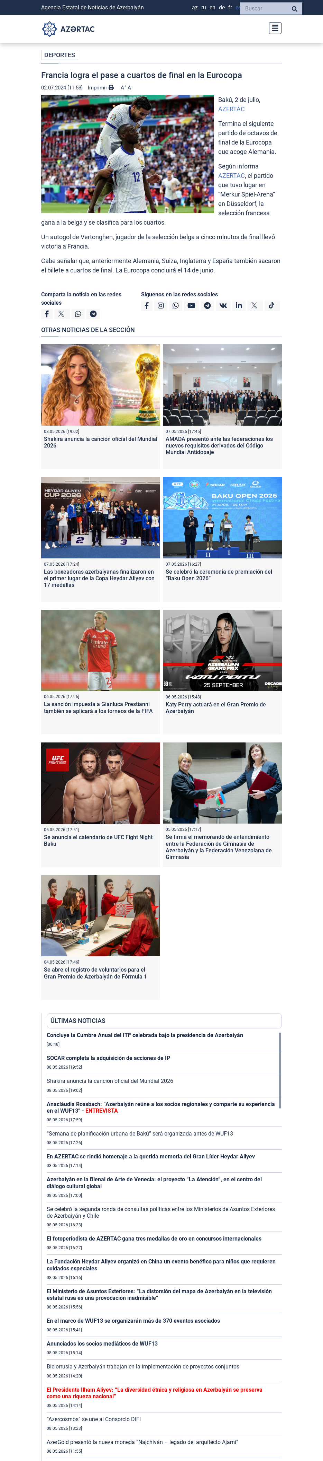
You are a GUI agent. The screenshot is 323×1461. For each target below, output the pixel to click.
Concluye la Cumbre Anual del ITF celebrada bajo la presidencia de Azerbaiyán (145, 1035)
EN (212, 7)
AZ (195, 7)
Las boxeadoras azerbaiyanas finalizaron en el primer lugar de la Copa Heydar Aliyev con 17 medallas (99, 578)
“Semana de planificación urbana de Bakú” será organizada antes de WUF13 (140, 1133)
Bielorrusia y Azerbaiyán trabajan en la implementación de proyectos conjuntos (143, 1366)
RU (203, 7)
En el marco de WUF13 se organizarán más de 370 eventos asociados (133, 1320)
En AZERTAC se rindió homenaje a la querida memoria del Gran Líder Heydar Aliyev (151, 1156)
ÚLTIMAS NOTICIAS (77, 1020)
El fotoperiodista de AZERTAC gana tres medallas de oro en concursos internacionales (154, 1238)
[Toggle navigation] (273, 27)
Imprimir (101, 88)
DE (222, 7)
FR (230, 7)
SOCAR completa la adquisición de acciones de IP (108, 1058)
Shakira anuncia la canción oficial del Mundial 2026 (110, 1081)
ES (238, 7)
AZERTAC (231, 109)
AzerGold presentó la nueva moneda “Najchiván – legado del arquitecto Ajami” (142, 1442)
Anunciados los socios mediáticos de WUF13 (102, 1343)
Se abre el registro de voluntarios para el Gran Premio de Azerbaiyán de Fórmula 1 (95, 973)
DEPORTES (59, 55)
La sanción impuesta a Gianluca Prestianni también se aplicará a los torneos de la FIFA (98, 707)
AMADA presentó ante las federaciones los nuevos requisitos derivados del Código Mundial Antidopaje (219, 445)
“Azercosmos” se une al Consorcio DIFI (94, 1419)
